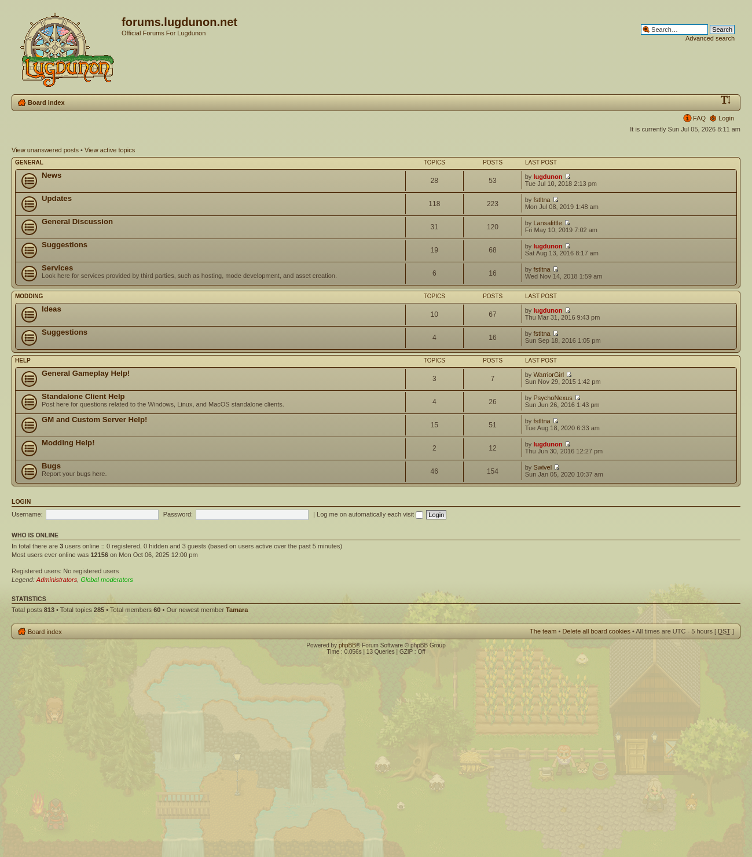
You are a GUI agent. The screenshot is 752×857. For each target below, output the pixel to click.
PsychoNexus (552, 397)
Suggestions (64, 244)
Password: (178, 514)
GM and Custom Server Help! (94, 419)
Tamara (237, 609)
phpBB (347, 645)
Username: (27, 514)
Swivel (542, 467)
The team (543, 631)
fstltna (541, 199)
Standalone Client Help (83, 396)
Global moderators (106, 579)
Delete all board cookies (596, 631)
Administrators (56, 579)
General (29, 162)
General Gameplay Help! (86, 373)
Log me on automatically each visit (370, 514)
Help (23, 360)
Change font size (725, 100)
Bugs (51, 466)
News (51, 175)
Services (57, 267)
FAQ (699, 118)
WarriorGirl (548, 374)
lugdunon (547, 176)
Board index (46, 102)
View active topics (110, 150)
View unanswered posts (45, 150)
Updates (57, 198)
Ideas (51, 309)
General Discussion (77, 221)
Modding (29, 296)
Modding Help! (68, 442)
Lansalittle (547, 222)
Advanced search (710, 38)
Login (726, 118)
